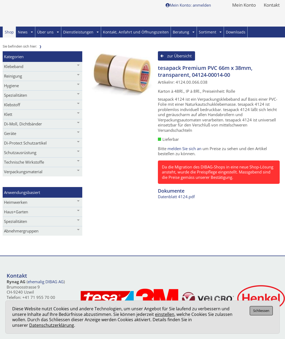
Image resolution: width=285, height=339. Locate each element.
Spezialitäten (15, 95)
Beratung (184, 32)
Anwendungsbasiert (22, 192)
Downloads (235, 32)
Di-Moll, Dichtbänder (23, 123)
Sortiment (210, 32)
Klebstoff (12, 104)
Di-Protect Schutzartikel (25, 143)
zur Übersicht (179, 55)
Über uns (48, 32)
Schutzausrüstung (20, 152)
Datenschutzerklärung (51, 325)
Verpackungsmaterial (23, 171)
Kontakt (272, 5)
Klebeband (13, 66)
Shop (9, 32)
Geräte (10, 133)
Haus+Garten (16, 211)
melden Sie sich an (184, 148)
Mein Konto (244, 5)
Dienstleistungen (81, 32)
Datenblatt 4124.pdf (176, 196)
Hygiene (11, 85)
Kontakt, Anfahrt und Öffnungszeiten (136, 32)
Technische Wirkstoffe (24, 162)
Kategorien (14, 56)
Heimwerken (15, 202)
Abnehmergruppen (21, 231)
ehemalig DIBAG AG (46, 281)
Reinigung (13, 76)
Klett (8, 114)
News (25, 32)
